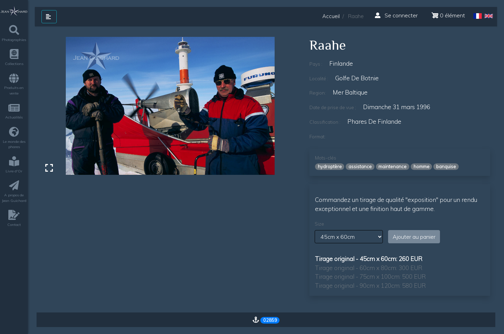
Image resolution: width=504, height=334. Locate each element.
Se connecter (396, 15)
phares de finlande (374, 121)
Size (319, 224)
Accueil (331, 16)
